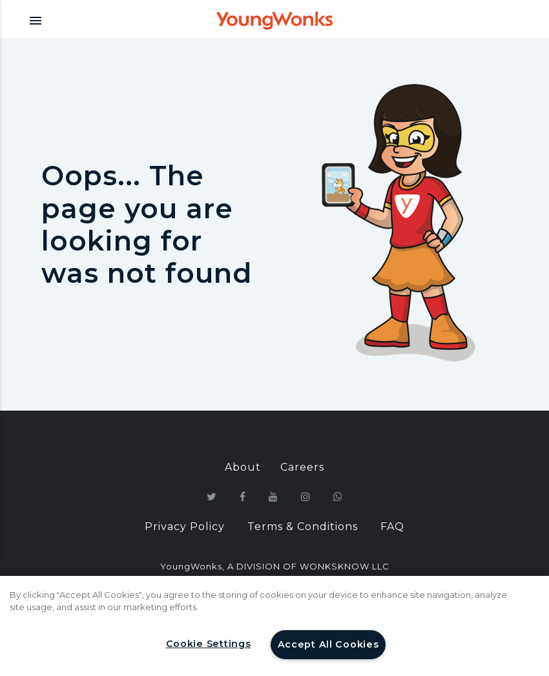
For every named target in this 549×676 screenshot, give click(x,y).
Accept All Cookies (328, 644)
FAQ (392, 526)
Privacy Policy (185, 526)
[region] (274, 626)
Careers (302, 467)
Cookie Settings (208, 644)
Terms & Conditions (302, 526)
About (243, 467)
